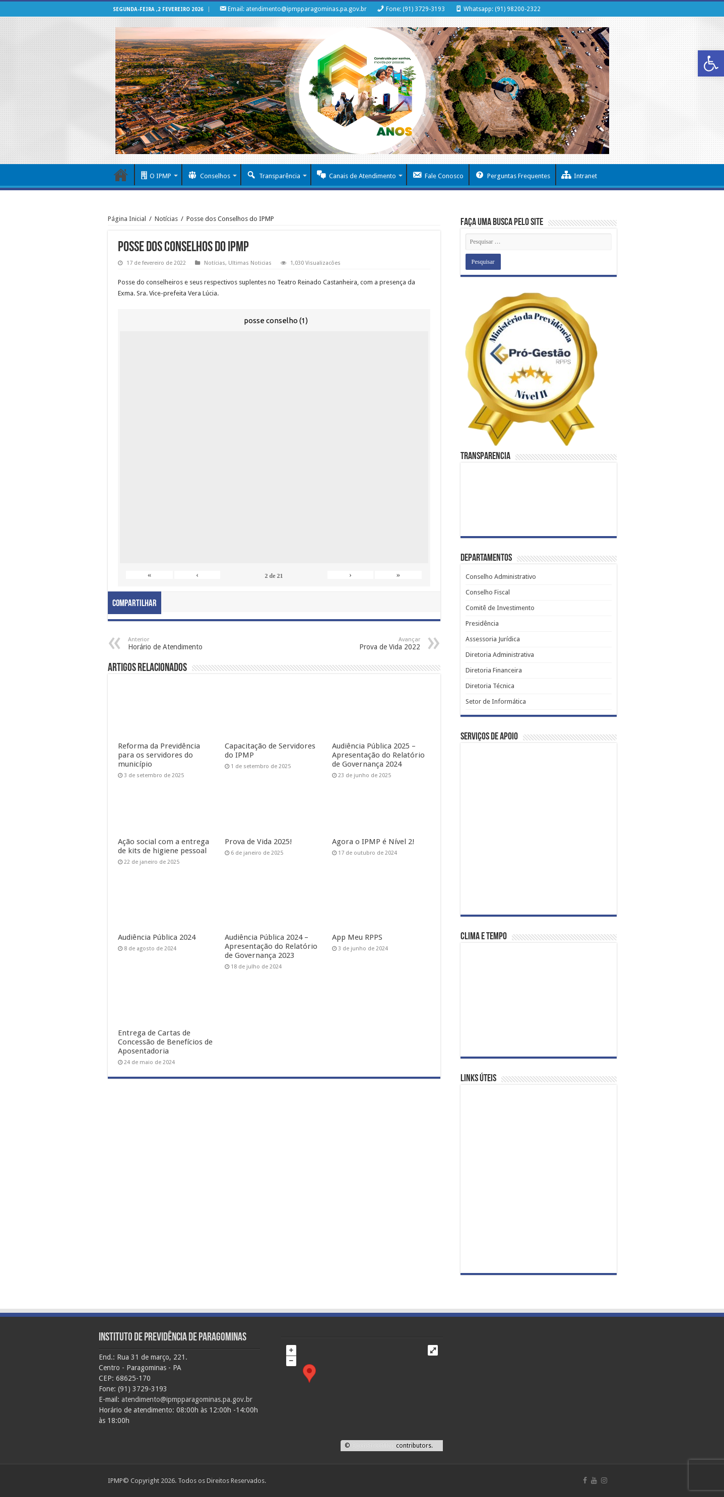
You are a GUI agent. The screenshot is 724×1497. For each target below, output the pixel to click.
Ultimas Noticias (250, 263)
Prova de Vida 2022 (368, 643)
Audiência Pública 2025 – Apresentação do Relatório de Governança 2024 (378, 755)
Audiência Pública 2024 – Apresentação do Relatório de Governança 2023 (271, 946)
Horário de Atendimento (179, 643)
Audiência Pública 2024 (156, 937)
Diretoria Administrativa (500, 654)
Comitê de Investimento (500, 608)
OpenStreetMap (373, 1445)
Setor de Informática (496, 701)
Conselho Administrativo (501, 576)
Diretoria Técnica (490, 686)
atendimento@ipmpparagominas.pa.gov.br (186, 1399)
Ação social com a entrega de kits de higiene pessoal (163, 846)
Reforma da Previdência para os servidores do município (159, 755)
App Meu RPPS (357, 937)
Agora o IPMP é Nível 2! (373, 841)
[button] (711, 63)
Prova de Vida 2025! (258, 841)
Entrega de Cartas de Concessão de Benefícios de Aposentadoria (165, 1042)
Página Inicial (128, 218)
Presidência (482, 623)
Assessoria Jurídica (493, 639)
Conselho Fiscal (488, 592)
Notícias (166, 218)
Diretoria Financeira (494, 670)
